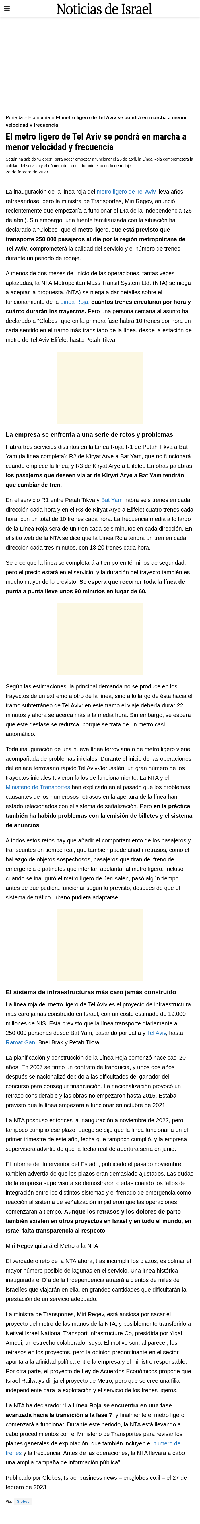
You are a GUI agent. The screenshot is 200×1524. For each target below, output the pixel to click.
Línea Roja (74, 302)
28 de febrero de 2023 (27, 171)
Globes (23, 1502)
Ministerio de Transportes (39, 787)
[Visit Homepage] (104, 8)
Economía (39, 117)
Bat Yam (111, 500)
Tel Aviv (156, 1033)
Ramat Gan (20, 1042)
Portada (14, 117)
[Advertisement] (100, 63)
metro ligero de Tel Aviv (126, 191)
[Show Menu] (7, 8)
